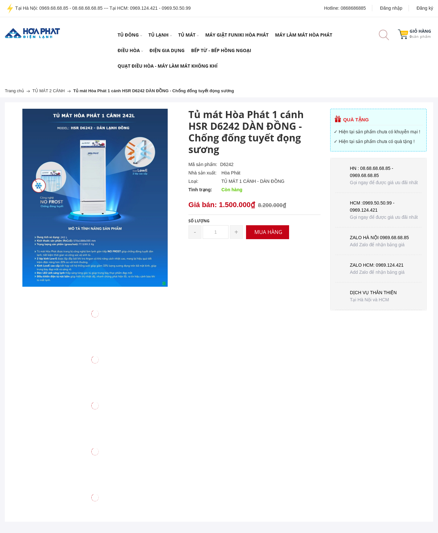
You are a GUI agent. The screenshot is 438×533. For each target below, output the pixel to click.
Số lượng (198, 221)
